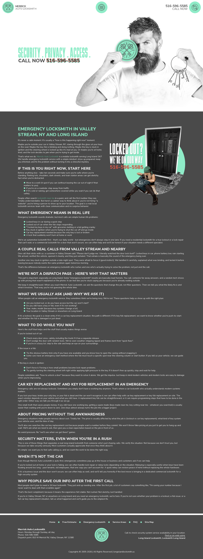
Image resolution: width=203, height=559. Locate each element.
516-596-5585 (63, 60)
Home (52, 522)
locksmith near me (45, 198)
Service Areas (119, 522)
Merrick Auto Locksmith (48, 156)
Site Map (149, 522)
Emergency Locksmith (94, 522)
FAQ (135, 522)
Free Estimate (69, 522)
